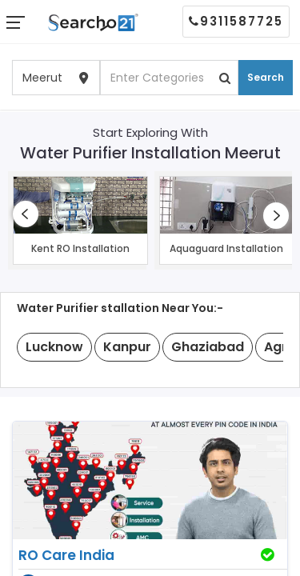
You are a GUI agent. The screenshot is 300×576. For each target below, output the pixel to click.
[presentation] (25, 214)
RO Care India (66, 555)
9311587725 (236, 21)
